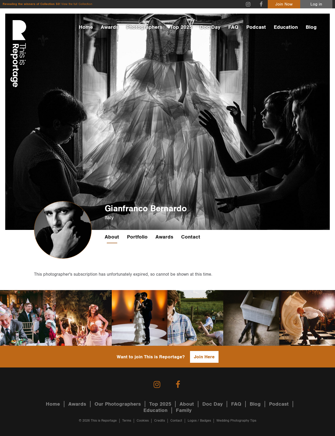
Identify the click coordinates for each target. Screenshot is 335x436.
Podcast (256, 27)
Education (286, 27)
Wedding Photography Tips (236, 421)
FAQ (233, 27)
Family (184, 410)
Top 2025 (181, 27)
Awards (110, 27)
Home (86, 27)
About (112, 237)
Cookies (143, 421)
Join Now (284, 4)
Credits (159, 421)
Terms (126, 421)
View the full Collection (76, 4)
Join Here (204, 357)
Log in (316, 4)
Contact (190, 237)
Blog (311, 27)
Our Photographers (117, 404)
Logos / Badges (199, 421)
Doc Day (210, 27)
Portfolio (137, 237)
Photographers (144, 27)
